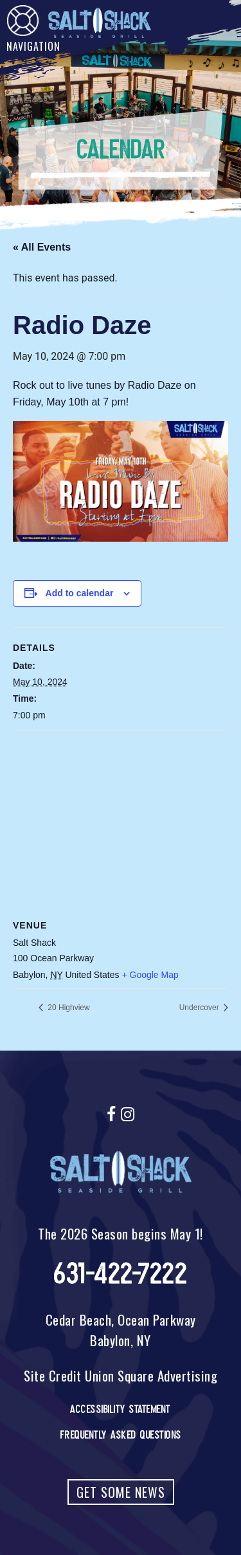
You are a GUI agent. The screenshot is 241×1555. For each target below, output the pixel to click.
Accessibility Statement (120, 1409)
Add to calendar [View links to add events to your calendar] (80, 593)
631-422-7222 (120, 1274)
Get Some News (120, 1492)
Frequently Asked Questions (120, 1435)
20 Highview (68, 1007)
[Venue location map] (120, 823)
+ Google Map (149, 975)
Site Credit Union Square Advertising (120, 1375)
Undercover (200, 1007)
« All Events (42, 247)
